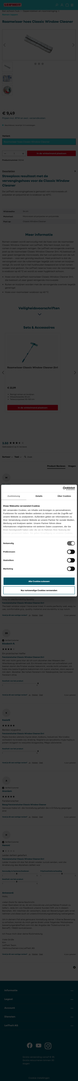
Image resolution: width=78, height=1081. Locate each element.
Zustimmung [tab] (13, 496)
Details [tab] (39, 496)
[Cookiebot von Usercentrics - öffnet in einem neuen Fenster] (63, 488)
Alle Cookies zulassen (39, 581)
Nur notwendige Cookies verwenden (39, 590)
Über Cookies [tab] (64, 496)
